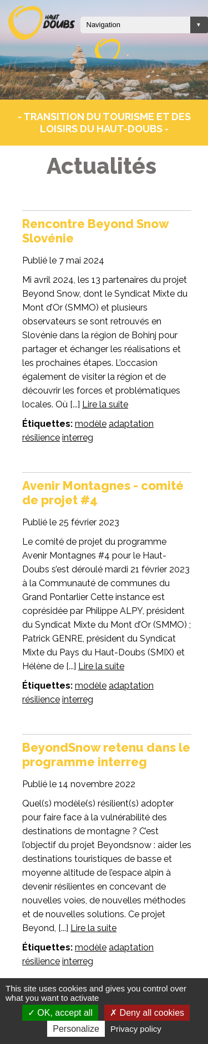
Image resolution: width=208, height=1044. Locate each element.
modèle (90, 423)
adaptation (131, 423)
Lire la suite (105, 404)
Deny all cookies (147, 1012)
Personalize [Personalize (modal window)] (76, 1028)
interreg (77, 437)
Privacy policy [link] (135, 1028)
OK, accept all (60, 1012)
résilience (41, 437)
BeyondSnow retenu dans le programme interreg (106, 754)
